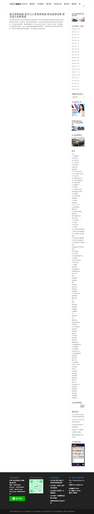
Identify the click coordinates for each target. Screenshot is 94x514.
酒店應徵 (74, 307)
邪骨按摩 (74, 355)
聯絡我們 (74, 4)
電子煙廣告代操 (76, 216)
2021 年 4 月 (75, 55)
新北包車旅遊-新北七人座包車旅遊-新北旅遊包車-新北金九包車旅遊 (37, 15)
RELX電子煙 (75, 160)
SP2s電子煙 (75, 176)
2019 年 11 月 (76, 72)
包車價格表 (40, 4)
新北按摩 (74, 387)
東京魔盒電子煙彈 (77, 191)
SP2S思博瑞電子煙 (77, 256)
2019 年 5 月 (75, 89)
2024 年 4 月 (75, 35)
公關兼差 (74, 309)
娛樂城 (74, 333)
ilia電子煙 (74, 167)
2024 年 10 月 (76, 29)
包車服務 (17, 4)
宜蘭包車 (74, 331)
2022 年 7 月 (75, 46)
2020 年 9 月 (75, 58)
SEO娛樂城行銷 (76, 344)
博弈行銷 (74, 340)
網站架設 (74, 214)
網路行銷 (74, 209)
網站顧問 (74, 169)
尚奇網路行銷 (76, 271)
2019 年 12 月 (76, 69)
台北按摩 (74, 367)
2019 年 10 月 (76, 75)
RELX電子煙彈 (76, 196)
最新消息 (66, 4)
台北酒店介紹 (76, 351)
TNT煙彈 (74, 222)
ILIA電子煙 (75, 158)
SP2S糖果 (74, 258)
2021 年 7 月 (75, 52)
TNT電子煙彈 (76, 293)
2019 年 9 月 (75, 78)
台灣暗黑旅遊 (76, 269)
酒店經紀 (74, 202)
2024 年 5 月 (75, 32)
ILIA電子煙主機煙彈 (77, 240)
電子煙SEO (75, 218)
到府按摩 (74, 391)
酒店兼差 (74, 304)
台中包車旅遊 (76, 327)
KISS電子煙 (75, 165)
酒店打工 (74, 380)
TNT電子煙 (75, 220)
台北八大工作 (76, 205)
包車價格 (74, 280)
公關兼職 (74, 311)
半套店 (74, 369)
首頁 (10, 4)
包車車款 (74, 284)
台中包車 (74, 335)
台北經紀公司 (76, 384)
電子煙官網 (75, 251)
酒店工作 (74, 360)
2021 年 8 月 (75, 49)
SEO (73, 300)
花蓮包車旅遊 (76, 322)
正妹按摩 (74, 371)
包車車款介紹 (58, 4)
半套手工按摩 (76, 364)
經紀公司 (74, 273)
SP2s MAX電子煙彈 (77, 174)
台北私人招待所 (76, 260)
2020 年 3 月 (75, 63)
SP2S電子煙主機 (76, 189)
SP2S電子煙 (75, 162)
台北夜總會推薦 (76, 353)
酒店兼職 (74, 198)
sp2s (73, 154)
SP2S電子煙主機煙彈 (78, 238)
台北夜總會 (75, 347)
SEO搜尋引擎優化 (77, 211)
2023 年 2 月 (75, 40)
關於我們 (48, 4)
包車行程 (24, 4)
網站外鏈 (74, 320)
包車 (73, 276)
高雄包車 (74, 329)
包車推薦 (74, 278)
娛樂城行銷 (75, 342)
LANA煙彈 (75, 194)
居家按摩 (74, 389)
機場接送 (32, 4)
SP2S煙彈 (74, 187)
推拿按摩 (74, 267)
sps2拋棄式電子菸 (77, 178)
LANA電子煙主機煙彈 (78, 231)
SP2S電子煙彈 (76, 182)
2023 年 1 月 (75, 43)
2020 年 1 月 (75, 66)
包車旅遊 (74, 289)
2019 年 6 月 (75, 86)
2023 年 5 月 (75, 37)
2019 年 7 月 (75, 83)
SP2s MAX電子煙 (77, 171)
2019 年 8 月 (75, 80)
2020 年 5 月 (75, 60)
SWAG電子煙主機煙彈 (78, 229)
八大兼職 (74, 200)
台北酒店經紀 (76, 207)
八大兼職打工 (76, 156)
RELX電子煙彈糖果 (77, 180)
